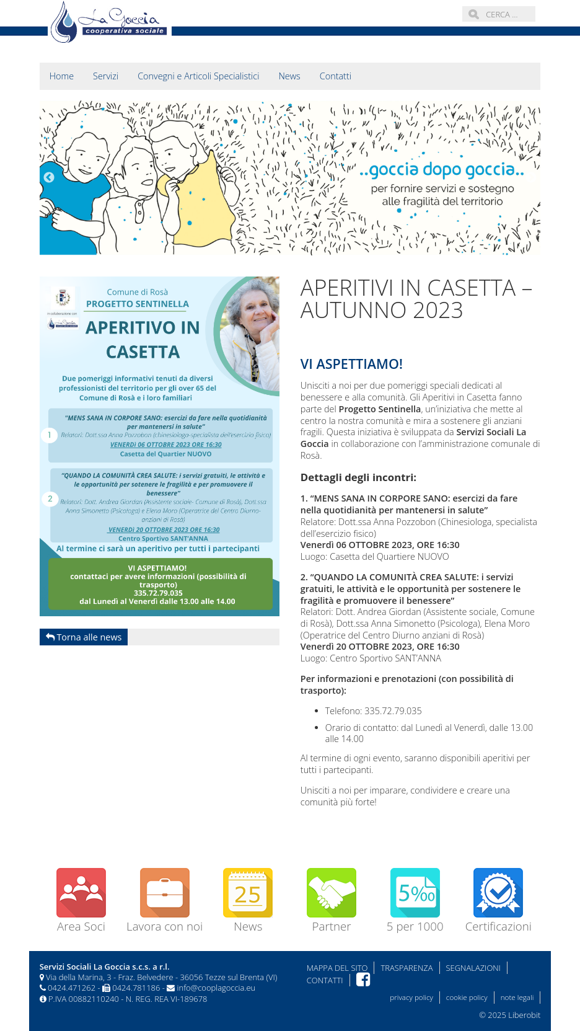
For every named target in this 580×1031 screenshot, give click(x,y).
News (289, 76)
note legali (517, 997)
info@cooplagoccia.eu (216, 987)
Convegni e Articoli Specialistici (198, 76)
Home (62, 76)
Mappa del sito (337, 967)
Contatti (335, 76)
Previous (49, 178)
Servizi (105, 76)
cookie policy (467, 997)
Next (531, 178)
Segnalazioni (473, 967)
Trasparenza (406, 967)
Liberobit (524, 1014)
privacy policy (411, 997)
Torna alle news (84, 637)
